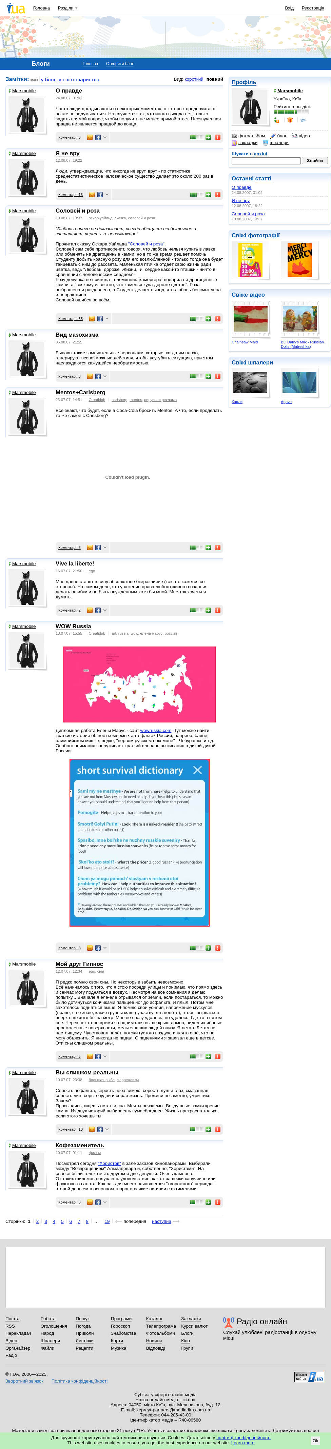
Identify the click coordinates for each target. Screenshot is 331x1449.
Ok (315, 1440)
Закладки (191, 1318)
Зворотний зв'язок (24, 1381)
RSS (10, 1326)
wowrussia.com (156, 730)
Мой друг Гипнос (79, 964)
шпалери (276, 142)
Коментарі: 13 (70, 195)
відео (301, 136)
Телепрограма (161, 1326)
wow (134, 633)
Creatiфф (97, 400)
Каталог (154, 1318)
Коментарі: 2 (69, 610)
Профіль (244, 82)
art (114, 633)
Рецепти (84, 1348)
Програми (121, 1318)
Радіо (11, 1355)
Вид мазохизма (77, 335)
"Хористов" (109, 1163)
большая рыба (102, 1080)
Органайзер (17, 1348)
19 (107, 1221)
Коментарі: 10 (70, 1129)
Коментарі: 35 (70, 319)
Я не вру (241, 200)
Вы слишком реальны (87, 1072)
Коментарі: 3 (69, 376)
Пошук (83, 1318)
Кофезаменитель (80, 1145)
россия (170, 633)
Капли (237, 402)
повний (215, 79)
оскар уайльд (101, 218)
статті (263, 178)
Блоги (187, 1333)
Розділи (66, 8)
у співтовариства (79, 79)
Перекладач (18, 1333)
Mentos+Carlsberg (80, 392)
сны (100, 971)
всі (34, 79)
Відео (11, 1340)
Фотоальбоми (160, 1333)
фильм (95, 1153)
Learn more (243, 1442)
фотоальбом (248, 136)
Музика (118, 1348)
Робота (48, 1318)
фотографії (263, 235)
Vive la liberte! (75, 563)
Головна (41, 8)
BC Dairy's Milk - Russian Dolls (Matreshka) (302, 344)
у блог (48, 79)
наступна (161, 1221)
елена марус (151, 633)
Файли (48, 1348)
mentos (136, 400)
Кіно (185, 1340)
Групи (187, 1348)
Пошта (12, 1318)
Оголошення (54, 1326)
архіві (260, 153)
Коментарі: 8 (69, 547)
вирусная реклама (160, 400)
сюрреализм (128, 1080)
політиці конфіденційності (243, 1437)
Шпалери (50, 1340)
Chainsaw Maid (245, 342)
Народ (47, 1333)
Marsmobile (22, 90)
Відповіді (155, 1348)
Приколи (85, 1333)
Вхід (289, 8)
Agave (286, 402)
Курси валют (194, 1326)
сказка (120, 218)
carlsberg (119, 400)
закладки (244, 142)
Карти (117, 1340)
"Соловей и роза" (146, 243)
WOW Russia (73, 626)
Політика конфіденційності (80, 1381)
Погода (83, 1326)
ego (92, 571)
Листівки (85, 1340)
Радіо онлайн (262, 1321)
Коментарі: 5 (69, 1056)
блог (278, 136)
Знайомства (123, 1333)
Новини (154, 1340)
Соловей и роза (248, 213)
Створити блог (120, 63)
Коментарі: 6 (69, 137)
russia (123, 633)
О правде (242, 187)
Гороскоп (120, 1326)
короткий (194, 79)
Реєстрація (313, 8)
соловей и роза (141, 218)
